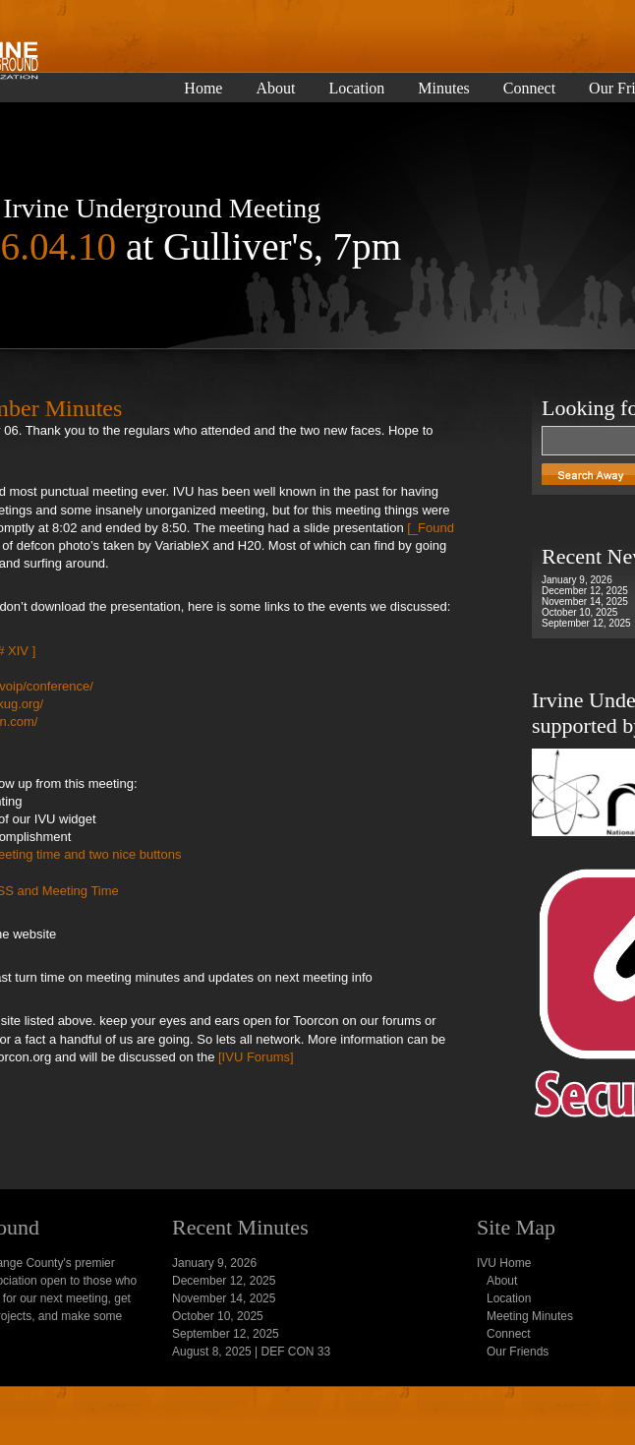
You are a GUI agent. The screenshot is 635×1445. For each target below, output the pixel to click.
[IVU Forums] (253, 1057)
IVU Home (504, 1263)
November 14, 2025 (585, 601)
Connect (529, 88)
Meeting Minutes (530, 1316)
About (275, 88)
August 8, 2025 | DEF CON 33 (251, 1351)
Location (356, 88)
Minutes (443, 88)
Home (203, 88)
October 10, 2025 (579, 612)
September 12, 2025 (586, 623)
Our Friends (517, 1351)
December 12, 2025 (585, 590)
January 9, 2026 (577, 579)
